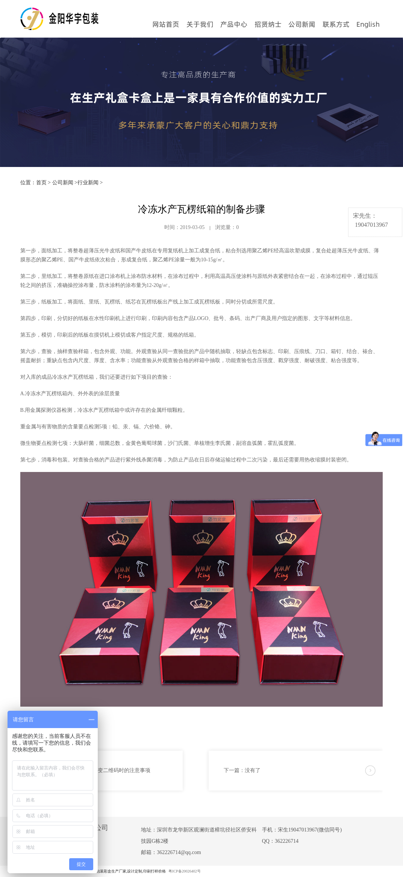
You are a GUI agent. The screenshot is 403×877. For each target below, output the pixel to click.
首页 (41, 182)
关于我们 (200, 24)
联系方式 (336, 24)
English (368, 24)
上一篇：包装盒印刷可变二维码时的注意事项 (97, 770)
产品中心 (233, 24)
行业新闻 (87, 182)
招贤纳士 (268, 24)
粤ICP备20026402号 (184, 871)
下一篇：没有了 (242, 770)
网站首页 (165, 24)
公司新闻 (301, 24)
